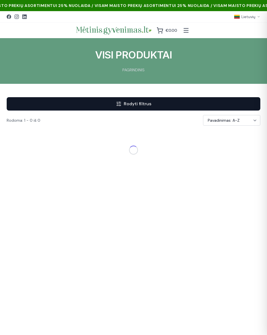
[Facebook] (9, 16)
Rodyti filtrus (133, 104)
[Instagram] (16, 16)
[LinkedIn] (24, 16)
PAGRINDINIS (133, 69)
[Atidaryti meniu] (186, 30)
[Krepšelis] (167, 30)
